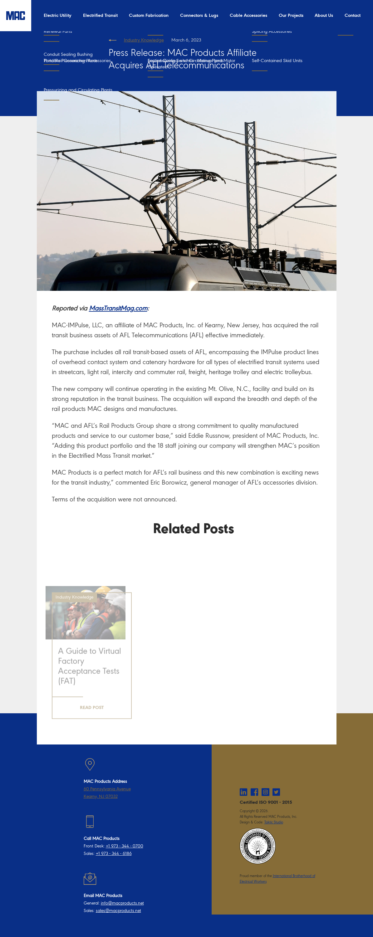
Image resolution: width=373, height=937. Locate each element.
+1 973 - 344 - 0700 (124, 846)
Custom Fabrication (149, 15)
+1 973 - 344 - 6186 (114, 853)
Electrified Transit (100, 15)
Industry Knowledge (144, 40)
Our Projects (291, 15)
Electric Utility (57, 15)
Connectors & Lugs (199, 15)
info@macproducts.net (122, 903)
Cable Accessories (248, 15)
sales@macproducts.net (118, 910)
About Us (324, 15)
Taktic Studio (273, 822)
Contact (353, 15)
